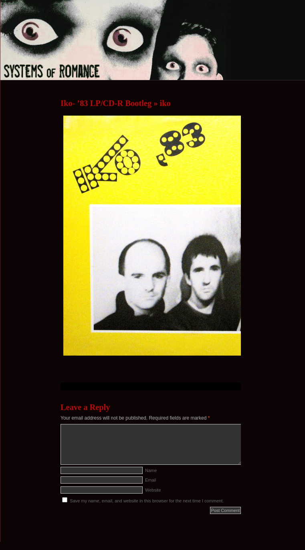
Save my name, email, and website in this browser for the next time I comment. (147, 500)
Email (150, 480)
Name (151, 470)
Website (153, 490)
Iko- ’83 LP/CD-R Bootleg (106, 103)
